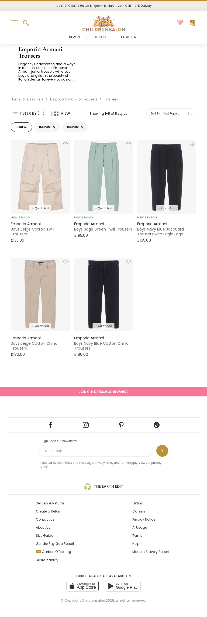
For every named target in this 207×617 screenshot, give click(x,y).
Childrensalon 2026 (98, 600)
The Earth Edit (103, 486)
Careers (138, 511)
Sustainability (47, 560)
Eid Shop (100, 37)
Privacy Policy (104, 463)
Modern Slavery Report (150, 551)
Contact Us (45, 519)
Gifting (137, 503)
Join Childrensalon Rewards (103, 391)
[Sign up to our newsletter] (162, 451)
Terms (124, 463)
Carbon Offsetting (53, 551)
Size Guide (44, 535)
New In (74, 37)
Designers (130, 37)
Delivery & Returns (50, 503)
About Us (43, 527)
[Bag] (192, 23)
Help (135, 543)
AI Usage (139, 527)
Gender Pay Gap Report (55, 543)
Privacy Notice (143, 519)
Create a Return (48, 511)
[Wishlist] (180, 23)
